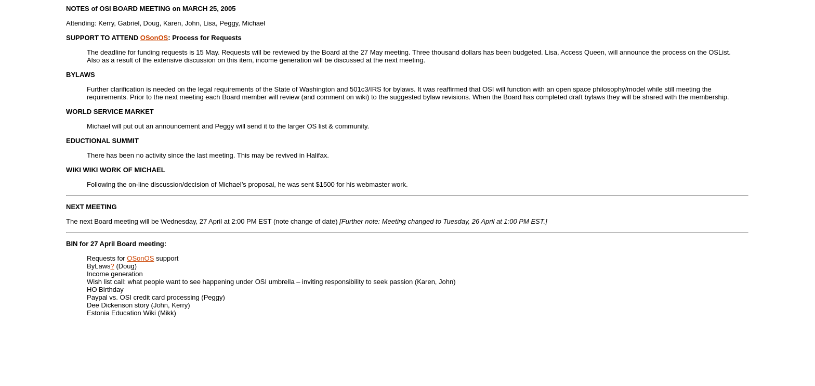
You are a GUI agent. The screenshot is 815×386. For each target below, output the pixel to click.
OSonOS (154, 38)
